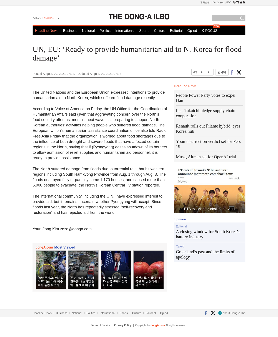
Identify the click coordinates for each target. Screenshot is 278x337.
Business (70, 31)
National (88, 31)
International (124, 31)
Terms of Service (100, 325)
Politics (105, 31)
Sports (144, 31)
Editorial (176, 31)
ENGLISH (49, 18)
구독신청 (205, 2)
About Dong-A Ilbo (231, 313)
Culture (159, 31)
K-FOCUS (209, 31)
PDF (228, 2)
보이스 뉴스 (218, 2)
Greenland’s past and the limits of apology (205, 254)
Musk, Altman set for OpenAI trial (206, 156)
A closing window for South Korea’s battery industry (208, 234)
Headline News (46, 31)
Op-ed (192, 31)
